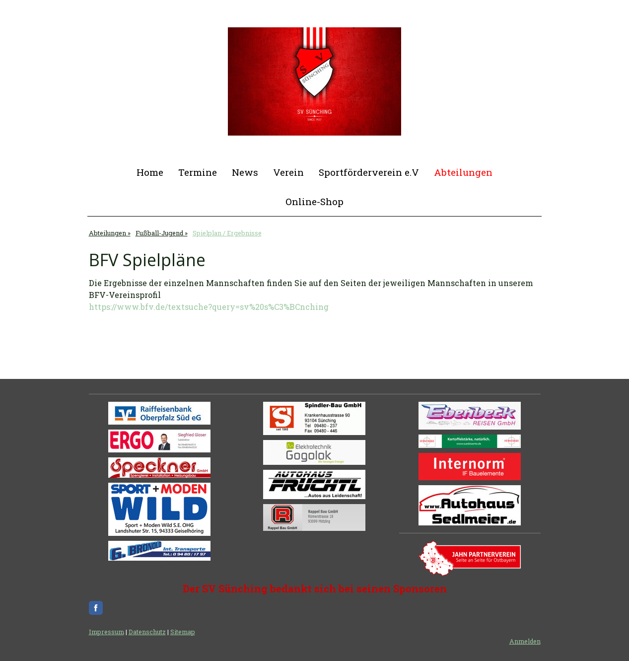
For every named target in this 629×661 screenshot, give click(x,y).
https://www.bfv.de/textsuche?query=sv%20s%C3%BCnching (209, 306)
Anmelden (525, 641)
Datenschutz (147, 632)
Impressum (106, 632)
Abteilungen (463, 172)
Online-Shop (314, 201)
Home (150, 172)
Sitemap (182, 632)
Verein (288, 172)
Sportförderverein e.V (369, 172)
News (245, 172)
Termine (197, 172)
